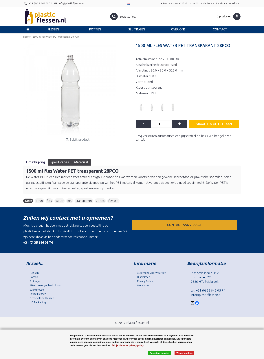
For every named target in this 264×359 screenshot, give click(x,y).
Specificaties (59, 162)
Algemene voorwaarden (151, 272)
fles (49, 200)
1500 (39, 200)
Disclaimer (143, 277)
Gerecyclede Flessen (42, 298)
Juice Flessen (37, 289)
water (60, 200)
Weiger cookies (184, 353)
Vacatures (143, 285)
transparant (84, 200)
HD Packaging (38, 302)
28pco (100, 200)
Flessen (34, 272)
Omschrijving (35, 162)
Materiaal (81, 162)
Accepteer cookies (159, 353)
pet (69, 200)
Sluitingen (35, 281)
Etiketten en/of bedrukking (45, 285)
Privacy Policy (145, 281)
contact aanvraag (184, 225)
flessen (113, 200)
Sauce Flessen (38, 293)
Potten (34, 277)
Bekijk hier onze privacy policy (128, 345)
